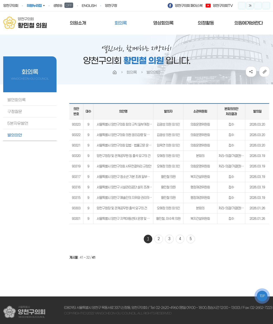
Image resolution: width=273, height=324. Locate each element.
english (89, 5)
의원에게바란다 (248, 23)
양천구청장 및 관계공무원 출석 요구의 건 (122, 208)
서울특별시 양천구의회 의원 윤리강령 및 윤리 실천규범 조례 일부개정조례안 (143, 135)
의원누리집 (34, 5)
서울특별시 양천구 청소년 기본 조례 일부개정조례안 (129, 177)
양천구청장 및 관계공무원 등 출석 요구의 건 (123, 156)
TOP (262, 296)
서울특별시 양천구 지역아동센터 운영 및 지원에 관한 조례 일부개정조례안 (142, 219)
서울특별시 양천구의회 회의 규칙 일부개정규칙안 (127, 124)
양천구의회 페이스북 (188, 5)
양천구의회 (10, 5)
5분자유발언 (17, 123)
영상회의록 (163, 23)
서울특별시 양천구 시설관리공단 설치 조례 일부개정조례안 (133, 187)
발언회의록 (16, 100)
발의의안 (14, 135)
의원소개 (78, 23)
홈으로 (115, 72)
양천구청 (111, 5)
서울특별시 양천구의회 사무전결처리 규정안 (124, 166)
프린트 (266, 5)
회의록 (121, 23)
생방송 (63, 5)
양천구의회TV (223, 5)
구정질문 (14, 112)
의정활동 (206, 23)
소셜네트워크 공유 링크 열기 (251, 71)
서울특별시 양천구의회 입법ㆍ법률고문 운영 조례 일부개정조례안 (137, 145)
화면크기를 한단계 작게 (258, 5)
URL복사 (264, 71)
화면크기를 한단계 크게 (241, 5)
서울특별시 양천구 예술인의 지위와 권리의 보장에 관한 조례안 (135, 198)
